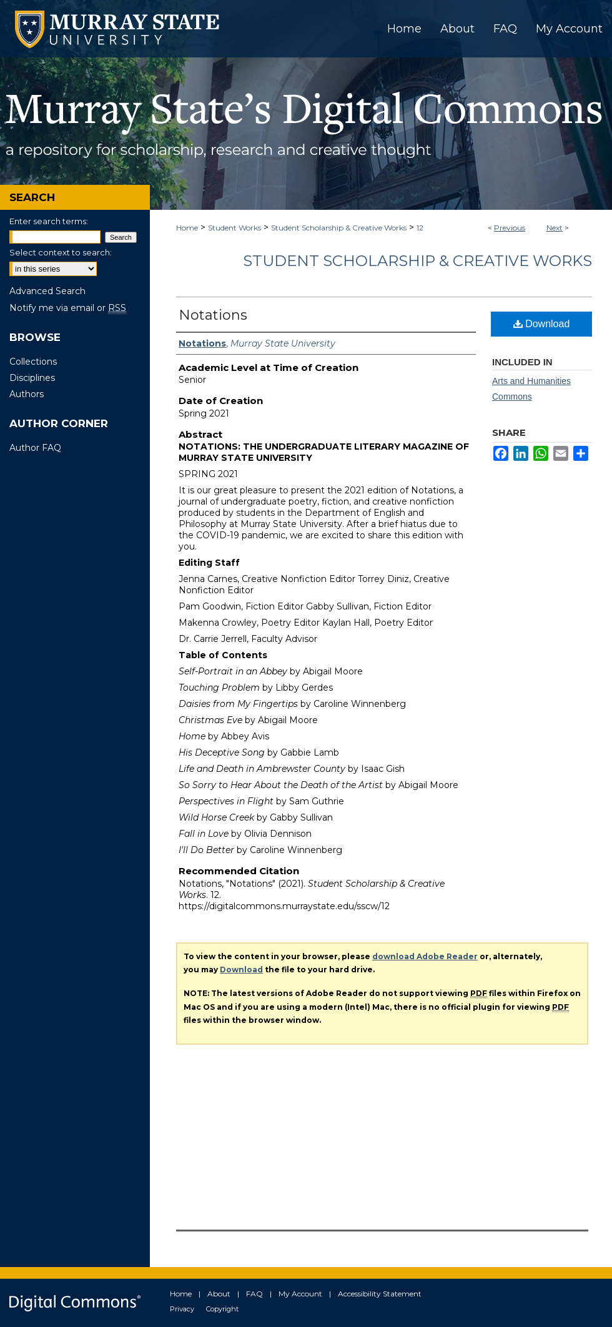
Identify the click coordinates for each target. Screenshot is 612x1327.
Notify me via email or (67, 307)
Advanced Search (47, 291)
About (218, 1293)
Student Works (234, 227)
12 (420, 227)
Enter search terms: (48, 221)
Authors (26, 394)
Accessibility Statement (380, 1293)
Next (554, 227)
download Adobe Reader (425, 956)
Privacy (182, 1309)
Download (541, 323)
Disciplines (32, 377)
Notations (213, 315)
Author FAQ (35, 447)
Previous (509, 227)
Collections (33, 361)
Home (187, 227)
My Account (300, 1293)
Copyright (222, 1309)
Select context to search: (60, 252)
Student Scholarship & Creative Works (339, 227)
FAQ (254, 1293)
